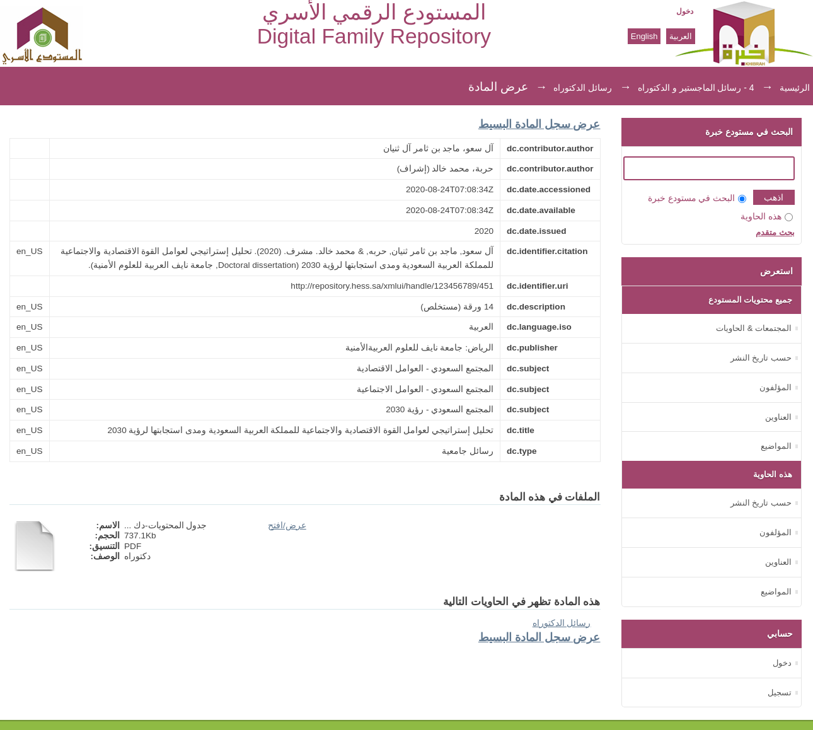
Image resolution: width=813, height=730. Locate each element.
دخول (684, 11)
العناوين (778, 417)
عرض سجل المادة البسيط (539, 124)
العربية (680, 36)
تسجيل (780, 692)
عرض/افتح (287, 525)
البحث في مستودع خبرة (697, 198)
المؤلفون (775, 387)
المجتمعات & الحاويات (754, 328)
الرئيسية (795, 88)
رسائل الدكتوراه (582, 88)
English (644, 36)
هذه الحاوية (767, 216)
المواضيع (776, 446)
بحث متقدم (775, 232)
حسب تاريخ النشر (761, 357)
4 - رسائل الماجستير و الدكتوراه (696, 88)
